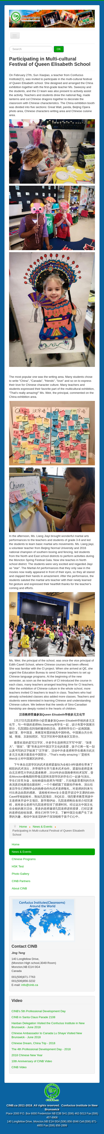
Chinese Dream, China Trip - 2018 (33, 1043)
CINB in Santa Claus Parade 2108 (33, 1017)
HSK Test (18, 866)
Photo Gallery (20, 873)
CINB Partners (21, 881)
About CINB (19, 888)
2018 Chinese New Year (27, 1055)
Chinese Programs (24, 859)
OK (59, 49)
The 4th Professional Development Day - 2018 (41, 1049)
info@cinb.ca (29, 985)
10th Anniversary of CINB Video (32, 1061)
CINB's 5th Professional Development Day (39, 1011)
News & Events (21, 851)
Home (16, 844)
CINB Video (19, 1067)
